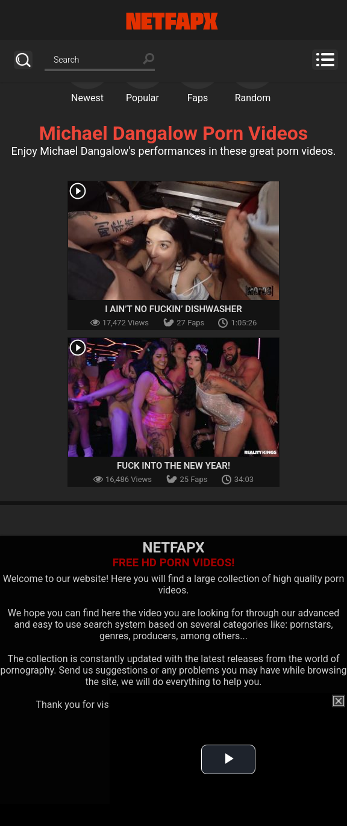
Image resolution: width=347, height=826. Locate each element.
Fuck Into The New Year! (173, 465)
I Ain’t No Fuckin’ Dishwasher (173, 309)
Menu (325, 59)
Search (23, 60)
